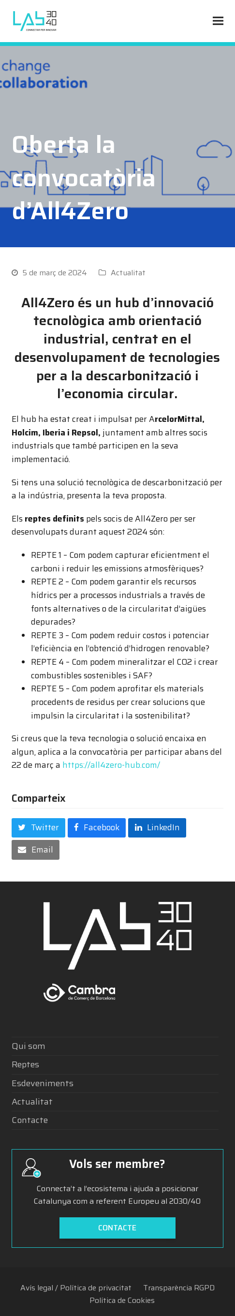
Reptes (25, 1064)
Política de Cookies (122, 1300)
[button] (218, 21)
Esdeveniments (42, 1083)
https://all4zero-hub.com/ (111, 765)
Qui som (28, 1046)
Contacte (30, 1120)
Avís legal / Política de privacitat (76, 1288)
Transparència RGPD (179, 1288)
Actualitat (128, 273)
